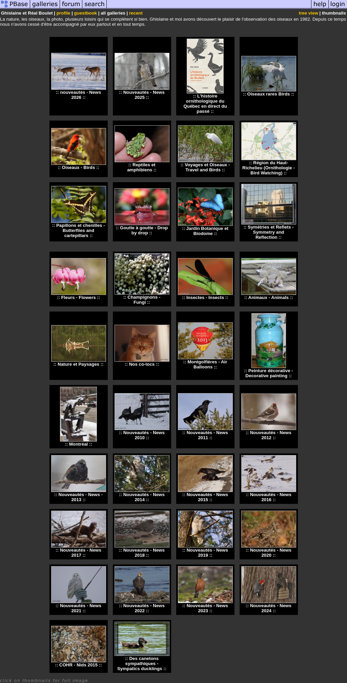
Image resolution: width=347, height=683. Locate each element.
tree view (308, 13)
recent (136, 13)
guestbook (85, 13)
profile (63, 13)
